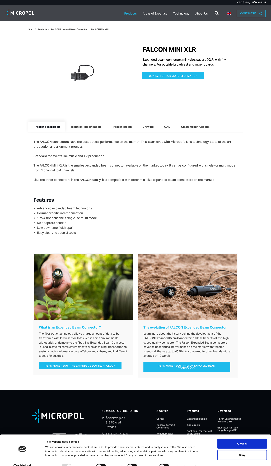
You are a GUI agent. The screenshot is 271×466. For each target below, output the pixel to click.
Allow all (242, 436)
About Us (201, 13)
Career (160, 419)
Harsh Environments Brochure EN (229, 420)
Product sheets (123, 127)
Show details (184, 459)
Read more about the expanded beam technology (80, 366)
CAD (169, 127)
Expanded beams (197, 419)
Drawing (149, 127)
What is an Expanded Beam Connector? (70, 328)
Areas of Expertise (155, 13)
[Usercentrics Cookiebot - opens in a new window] (22, 459)
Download (259, 2)
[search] (217, 13)
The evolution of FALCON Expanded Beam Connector (185, 328)
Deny (242, 447)
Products (130, 13)
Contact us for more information (173, 75)
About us (162, 411)
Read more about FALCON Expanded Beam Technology (187, 367)
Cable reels (193, 425)
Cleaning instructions (197, 127)
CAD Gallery (243, 2)
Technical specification (86, 127)
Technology (181, 13)
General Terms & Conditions (165, 427)
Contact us (251, 12)
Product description (47, 127)
